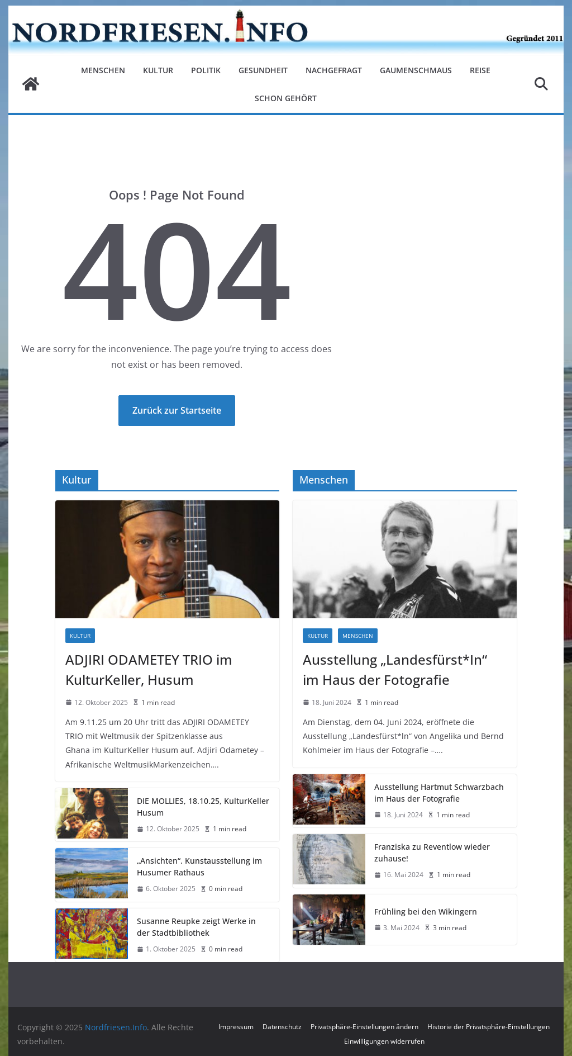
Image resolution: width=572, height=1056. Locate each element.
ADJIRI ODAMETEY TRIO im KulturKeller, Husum (148, 669)
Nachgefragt (334, 70)
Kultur (158, 70)
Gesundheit (263, 70)
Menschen (103, 70)
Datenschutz (282, 1026)
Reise (480, 70)
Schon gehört (286, 98)
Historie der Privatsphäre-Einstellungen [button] (488, 1026)
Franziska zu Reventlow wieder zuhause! (432, 852)
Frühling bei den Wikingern (425, 911)
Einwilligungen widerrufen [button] (384, 1041)
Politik (206, 70)
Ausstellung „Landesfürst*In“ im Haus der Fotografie (395, 669)
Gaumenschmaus (416, 70)
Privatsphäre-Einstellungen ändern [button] (364, 1026)
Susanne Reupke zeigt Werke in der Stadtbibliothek (196, 927)
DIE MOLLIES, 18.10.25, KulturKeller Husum (203, 806)
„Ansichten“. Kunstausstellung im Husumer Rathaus (199, 866)
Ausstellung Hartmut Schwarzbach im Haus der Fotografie (439, 793)
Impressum (236, 1026)
